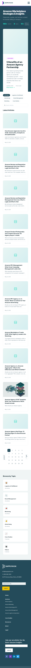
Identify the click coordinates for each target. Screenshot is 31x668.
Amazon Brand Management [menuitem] (11, 603)
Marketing (6, 93)
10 (22, 446)
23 (15, 456)
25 (22, 456)
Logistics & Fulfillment (17, 88)
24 (19, 456)
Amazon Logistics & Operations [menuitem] (12, 606)
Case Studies (16, 93)
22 (12, 456)
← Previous (4, 450)
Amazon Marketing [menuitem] (9, 597)
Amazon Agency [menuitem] (8, 594)
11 (8, 449)
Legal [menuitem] (6, 623)
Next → (26, 450)
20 (22, 453)
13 (15, 449)
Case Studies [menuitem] (8, 611)
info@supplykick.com (7, 564)
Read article (11, 80)
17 (12, 453)
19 (18, 453)
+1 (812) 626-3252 (6, 567)
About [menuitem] (6, 619)
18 (15, 453)
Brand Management (18, 91)
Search (6, 581)
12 (12, 449)
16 (9, 453)
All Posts (6, 88)
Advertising (7, 91)
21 (9, 456)
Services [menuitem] (7, 592)
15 (22, 449)
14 (18, 449)
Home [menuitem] (6, 588)
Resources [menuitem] (8, 615)
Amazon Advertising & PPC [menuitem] (11, 600)
